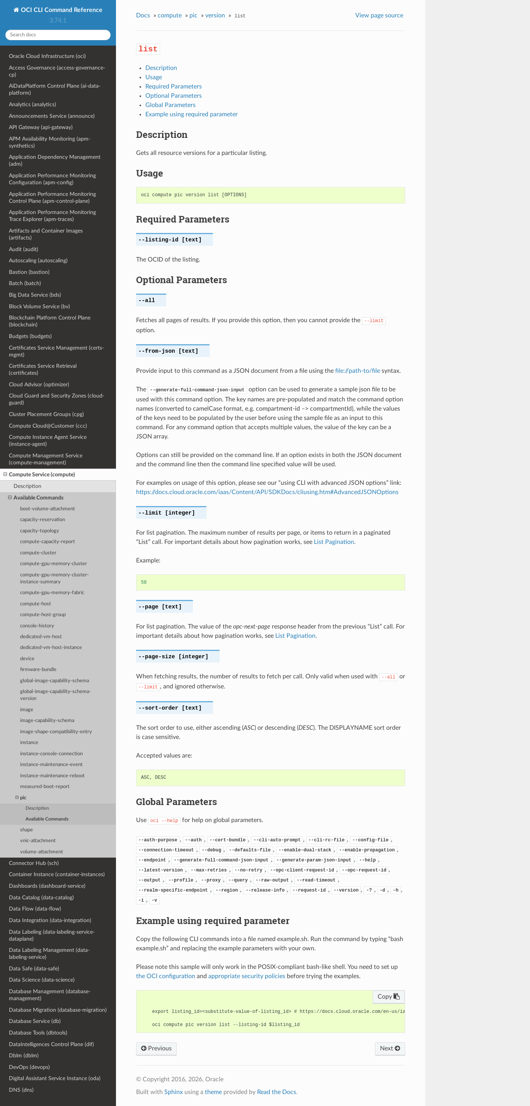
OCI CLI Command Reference (60, 10)
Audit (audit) (23, 249)
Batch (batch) (25, 283)
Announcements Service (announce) (52, 116)
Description (27, 486)
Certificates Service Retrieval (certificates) (43, 369)
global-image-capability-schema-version (55, 695)
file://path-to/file (357, 371)
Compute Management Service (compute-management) (45, 459)
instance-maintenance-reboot (52, 775)
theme (213, 1092)
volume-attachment (41, 852)
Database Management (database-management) (49, 995)
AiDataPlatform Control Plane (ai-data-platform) (55, 89)
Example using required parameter (191, 114)
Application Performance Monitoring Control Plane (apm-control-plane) (52, 197)
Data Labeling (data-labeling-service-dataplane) (52, 935)
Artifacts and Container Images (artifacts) (46, 234)
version (215, 15)
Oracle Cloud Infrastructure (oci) (47, 56)
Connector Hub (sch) (34, 863)
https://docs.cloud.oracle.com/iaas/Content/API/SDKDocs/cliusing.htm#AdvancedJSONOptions (267, 492)
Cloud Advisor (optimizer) (39, 384)
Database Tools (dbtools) (38, 1033)
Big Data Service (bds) (35, 295)
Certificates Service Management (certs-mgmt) (56, 351)
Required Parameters (173, 86)
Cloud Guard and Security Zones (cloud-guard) (56, 399)
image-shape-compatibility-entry (56, 731)
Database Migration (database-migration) (58, 1010)
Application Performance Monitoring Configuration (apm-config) (52, 179)
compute (170, 15)
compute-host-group (43, 614)
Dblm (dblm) (24, 1055)
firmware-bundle (38, 669)
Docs (143, 15)
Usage (153, 77)
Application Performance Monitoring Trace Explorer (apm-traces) (52, 215)
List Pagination (334, 542)
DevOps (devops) (29, 1067)
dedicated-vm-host (41, 636)
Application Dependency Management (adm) (55, 160)
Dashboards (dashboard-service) (47, 886)
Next (390, 1048)
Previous (156, 1048)
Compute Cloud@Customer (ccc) (48, 426)
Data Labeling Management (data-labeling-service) (49, 953)
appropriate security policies (246, 976)
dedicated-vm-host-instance (51, 647)
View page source (379, 15)
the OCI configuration (165, 976)
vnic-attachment (38, 840)
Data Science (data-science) (42, 980)
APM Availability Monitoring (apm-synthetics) (49, 142)
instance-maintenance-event (51, 764)
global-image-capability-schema (54, 680)
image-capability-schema (47, 720)
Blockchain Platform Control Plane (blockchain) (49, 321)
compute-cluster (38, 553)
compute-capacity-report (47, 541)
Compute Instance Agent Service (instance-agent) (48, 440)
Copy (389, 997)
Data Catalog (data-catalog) (41, 897)
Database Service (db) (35, 1021)
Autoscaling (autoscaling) (38, 260)
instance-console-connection (51, 753)
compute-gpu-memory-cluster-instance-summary (54, 578)
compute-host (35, 604)
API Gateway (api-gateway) (41, 127)
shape (26, 829)
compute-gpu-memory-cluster (53, 563)
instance (29, 742)
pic (20, 798)
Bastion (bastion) (29, 272)
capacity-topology (39, 530)
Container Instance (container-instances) (57, 874)
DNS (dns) (21, 1090)
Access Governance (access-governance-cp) (57, 71)
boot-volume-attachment (47, 508)
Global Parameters (170, 105)
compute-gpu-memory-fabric (52, 592)
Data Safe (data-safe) (34, 969)
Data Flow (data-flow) (35, 909)
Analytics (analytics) (32, 104)
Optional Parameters (173, 96)
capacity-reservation (42, 519)
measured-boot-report (45, 786)
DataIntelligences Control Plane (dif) (51, 1044)
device (27, 658)
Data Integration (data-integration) (50, 920)
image (26, 709)
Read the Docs (276, 1092)
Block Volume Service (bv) (39, 306)
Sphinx (173, 1092)
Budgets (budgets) (30, 336)
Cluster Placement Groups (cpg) (46, 414)
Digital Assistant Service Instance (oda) (55, 1078)
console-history (37, 626)
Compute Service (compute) (39, 474)
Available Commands (35, 497)
